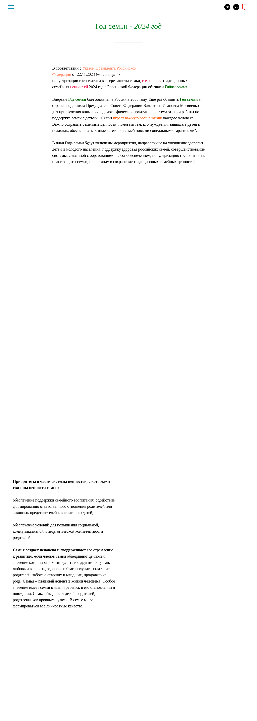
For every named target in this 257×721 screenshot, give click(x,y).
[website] (245, 9)
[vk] (236, 9)
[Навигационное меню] (11, 7)
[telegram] (227, 9)
